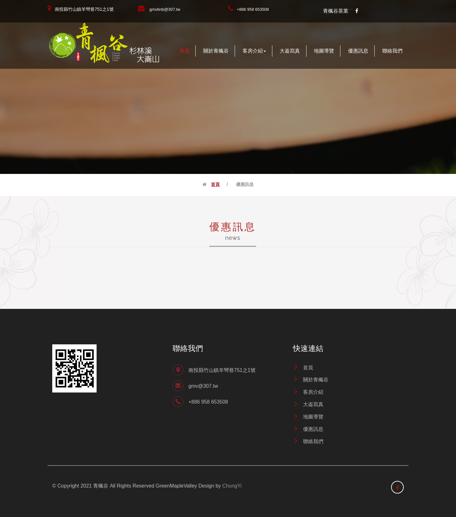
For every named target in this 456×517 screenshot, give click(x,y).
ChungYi (232, 485)
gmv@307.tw (203, 386)
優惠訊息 (358, 51)
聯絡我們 (392, 51)
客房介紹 (313, 392)
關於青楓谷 (216, 51)
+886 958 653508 (253, 9)
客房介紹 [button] (254, 51)
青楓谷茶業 (335, 11)
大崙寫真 (290, 51)
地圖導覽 (324, 51)
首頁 (184, 51)
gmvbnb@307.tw (164, 9)
